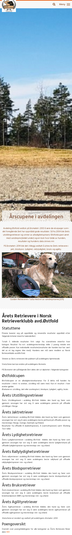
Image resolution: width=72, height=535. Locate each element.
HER (8, 532)
